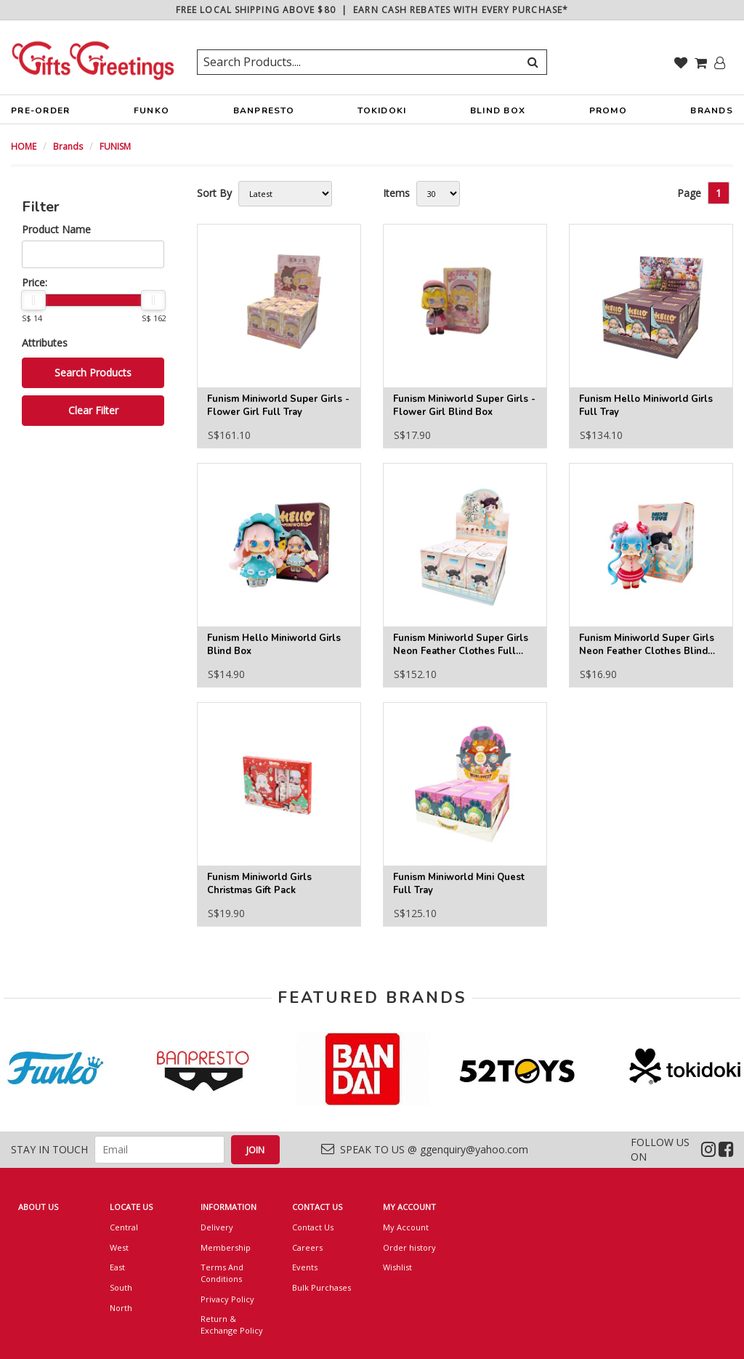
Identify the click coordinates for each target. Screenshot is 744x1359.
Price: (34, 282)
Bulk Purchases (321, 1287)
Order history (409, 1247)
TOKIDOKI (381, 114)
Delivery (217, 1227)
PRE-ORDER (40, 114)
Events (305, 1267)
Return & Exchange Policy (232, 1324)
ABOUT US (38, 1206)
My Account (406, 1227)
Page (689, 193)
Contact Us (312, 1227)
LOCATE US (131, 1206)
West (119, 1247)
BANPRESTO (263, 114)
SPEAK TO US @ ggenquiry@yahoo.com (424, 1149)
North (121, 1307)
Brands (68, 146)
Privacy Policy (227, 1299)
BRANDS (711, 114)
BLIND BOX (497, 110)
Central (124, 1227)
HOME (23, 146)
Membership (226, 1247)
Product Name (56, 229)
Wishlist (397, 1267)
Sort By (214, 193)
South (121, 1287)
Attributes (45, 343)
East (117, 1267)
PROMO (608, 110)
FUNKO (151, 114)
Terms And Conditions (222, 1273)
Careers (307, 1247)
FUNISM (115, 146)
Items (396, 193)
